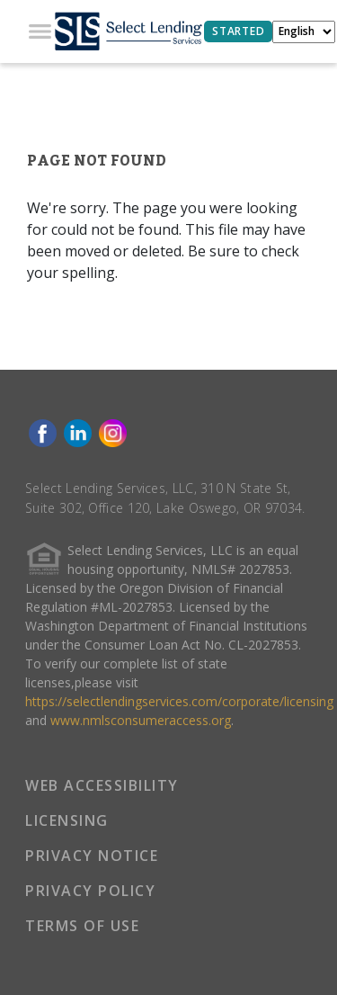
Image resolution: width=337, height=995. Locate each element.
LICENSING (67, 820)
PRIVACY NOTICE (91, 855)
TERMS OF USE (82, 926)
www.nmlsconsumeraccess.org (140, 720)
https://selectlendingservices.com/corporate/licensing (179, 701)
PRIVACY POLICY (90, 891)
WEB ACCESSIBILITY (102, 785)
